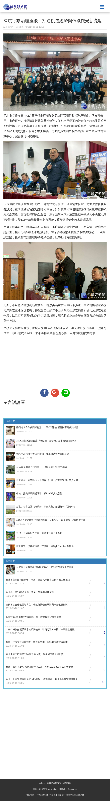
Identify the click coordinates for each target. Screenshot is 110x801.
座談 (83, 115)
